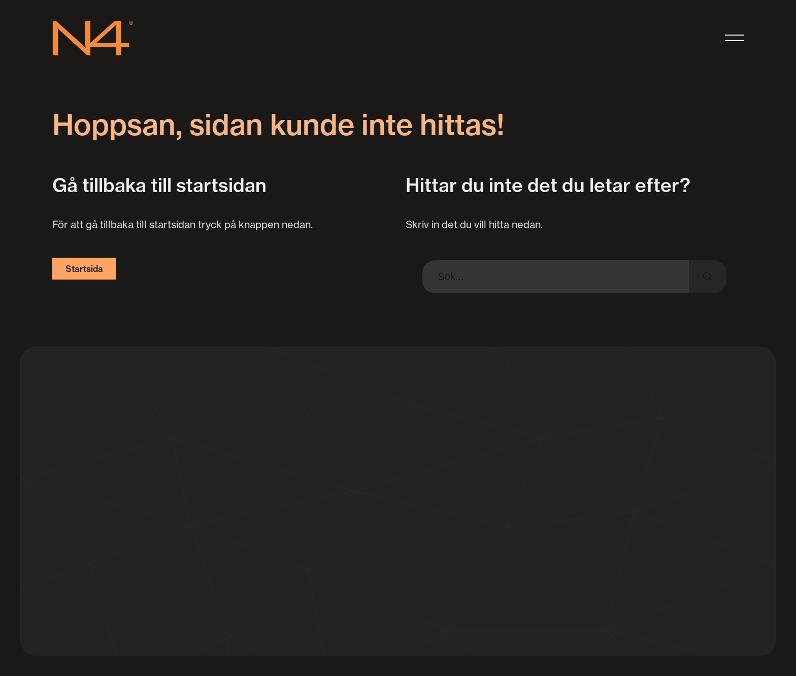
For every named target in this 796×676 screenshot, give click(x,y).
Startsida (84, 268)
